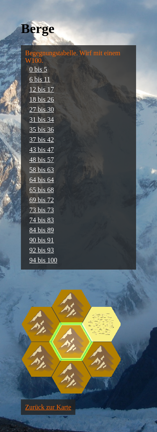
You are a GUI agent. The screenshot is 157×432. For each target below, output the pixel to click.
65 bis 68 (41, 189)
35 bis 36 (41, 129)
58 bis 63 (41, 169)
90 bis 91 (41, 240)
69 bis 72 (41, 199)
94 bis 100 (43, 260)
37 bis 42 (41, 139)
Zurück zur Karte (48, 407)
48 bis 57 (41, 159)
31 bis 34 (41, 119)
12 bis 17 (41, 89)
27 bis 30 (41, 109)
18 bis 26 (41, 99)
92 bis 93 (41, 250)
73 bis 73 (41, 209)
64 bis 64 (41, 179)
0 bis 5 (38, 69)
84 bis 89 (41, 230)
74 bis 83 (41, 220)
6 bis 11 (39, 79)
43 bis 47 (41, 149)
